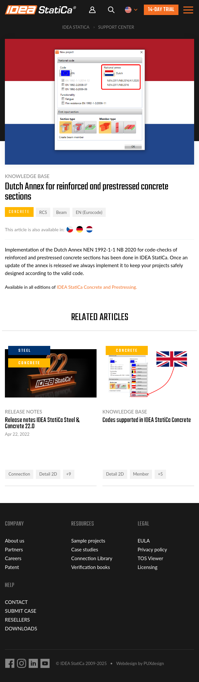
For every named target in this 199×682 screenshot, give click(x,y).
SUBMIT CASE (20, 611)
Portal (92, 10)
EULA (144, 541)
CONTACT (16, 602)
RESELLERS (17, 620)
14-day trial (161, 10)
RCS (43, 212)
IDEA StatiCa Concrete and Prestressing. (97, 287)
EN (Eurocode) (89, 212)
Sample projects (88, 541)
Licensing (148, 567)
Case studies (84, 549)
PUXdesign (154, 663)
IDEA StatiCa (75, 27)
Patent (12, 567)
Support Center (116, 27)
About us (14, 541)
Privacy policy (152, 549)
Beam (61, 212)
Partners (14, 549)
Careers (13, 558)
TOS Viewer (150, 558)
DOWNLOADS (21, 628)
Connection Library (91, 558)
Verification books (90, 567)
